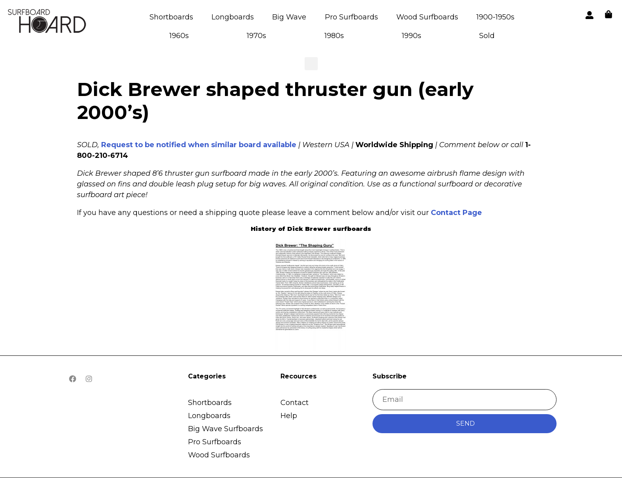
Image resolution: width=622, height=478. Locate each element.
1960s (179, 35)
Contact (294, 402)
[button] (47, 22)
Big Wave (289, 17)
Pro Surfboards (351, 17)
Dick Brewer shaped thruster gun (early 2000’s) (275, 101)
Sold (487, 35)
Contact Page (456, 212)
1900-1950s (495, 17)
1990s (411, 35)
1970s (256, 35)
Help (288, 415)
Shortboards (171, 17)
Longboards (232, 17)
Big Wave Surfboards (225, 428)
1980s (334, 35)
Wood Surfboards (427, 17)
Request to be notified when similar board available (198, 144)
